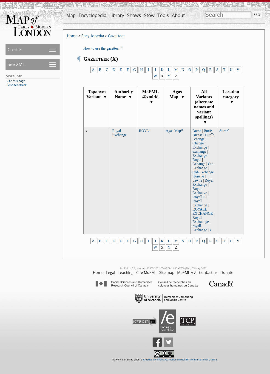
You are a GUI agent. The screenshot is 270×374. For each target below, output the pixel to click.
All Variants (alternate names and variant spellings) (204, 106)
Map (71, 15)
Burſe (208, 131)
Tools (163, 15)
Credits (15, 49)
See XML (16, 64)
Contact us (208, 272)
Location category (230, 96)
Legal (110, 272)
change (199, 139)
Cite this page (16, 81)
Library (116, 15)
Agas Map (177, 94)
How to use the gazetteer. (101, 48)
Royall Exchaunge (201, 220)
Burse (197, 131)
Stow (149, 15)
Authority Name (123, 94)
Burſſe (209, 135)
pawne (197, 180)
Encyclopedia (92, 15)
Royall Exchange (200, 203)
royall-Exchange (200, 228)
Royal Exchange (119, 133)
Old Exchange (203, 166)
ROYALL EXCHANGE (203, 211)
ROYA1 (145, 131)
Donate (226, 272)
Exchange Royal (200, 158)
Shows (134, 15)
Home (72, 35)
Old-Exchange (203, 172)
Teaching (126, 272)
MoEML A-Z (186, 272)
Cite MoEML (146, 272)
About (178, 15)
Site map (166, 272)
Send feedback (17, 85)
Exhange (199, 164)
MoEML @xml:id (150, 96)
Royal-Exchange (200, 191)
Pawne (199, 176)
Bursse (198, 135)
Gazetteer (116, 35)
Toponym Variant (96, 94)
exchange (199, 151)
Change (198, 143)
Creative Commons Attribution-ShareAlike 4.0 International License (180, 359)
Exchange (200, 147)
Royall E (199, 197)
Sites (222, 131)
